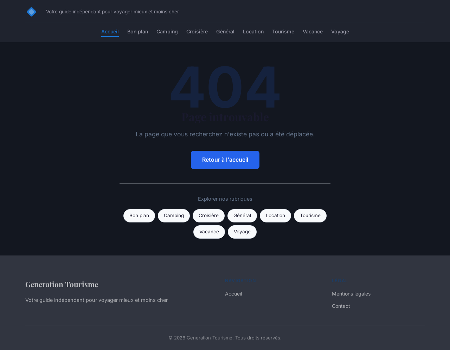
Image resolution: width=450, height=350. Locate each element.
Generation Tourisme (61, 284)
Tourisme (283, 31)
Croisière (197, 31)
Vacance (313, 31)
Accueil (110, 31)
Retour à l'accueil (225, 159)
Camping (167, 31)
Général (225, 31)
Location (253, 31)
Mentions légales (351, 294)
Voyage (340, 31)
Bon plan (137, 31)
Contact (341, 306)
